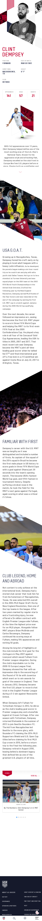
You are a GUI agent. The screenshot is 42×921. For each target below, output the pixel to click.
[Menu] (37, 917)
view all (34, 776)
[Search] (14, 918)
